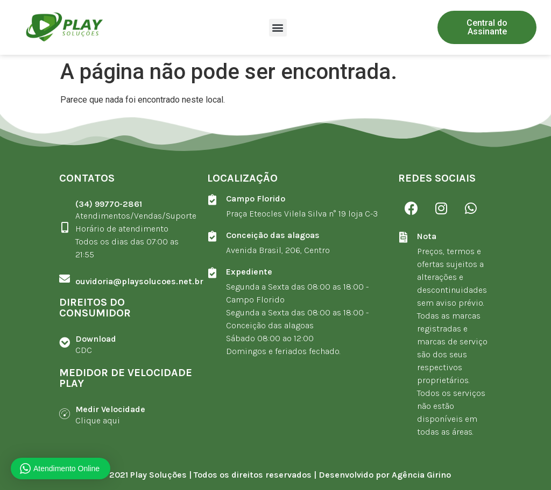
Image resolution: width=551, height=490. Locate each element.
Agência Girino (421, 475)
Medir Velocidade (110, 409)
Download (95, 339)
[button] (278, 28)
